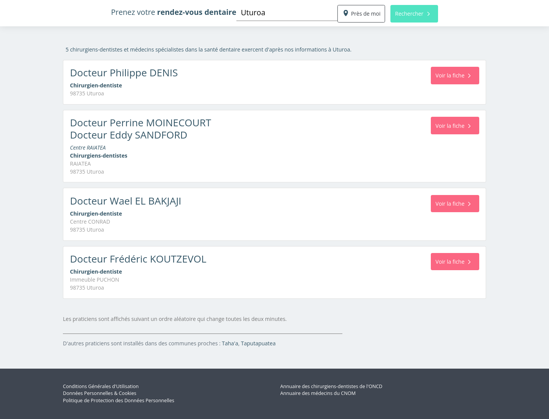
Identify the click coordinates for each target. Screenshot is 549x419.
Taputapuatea (258, 343)
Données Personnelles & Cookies (99, 393)
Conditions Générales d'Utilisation (101, 386)
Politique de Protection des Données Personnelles (118, 400)
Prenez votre (173, 12)
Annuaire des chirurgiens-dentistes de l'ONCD (331, 386)
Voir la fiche (452, 75)
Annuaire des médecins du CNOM (318, 393)
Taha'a (230, 343)
